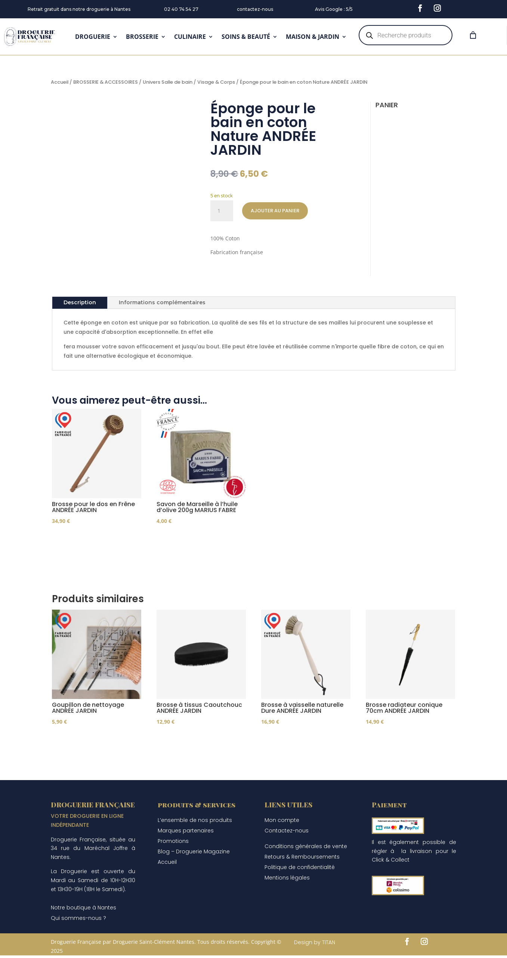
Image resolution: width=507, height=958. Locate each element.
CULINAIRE (190, 37)
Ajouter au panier (275, 210)
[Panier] (473, 35)
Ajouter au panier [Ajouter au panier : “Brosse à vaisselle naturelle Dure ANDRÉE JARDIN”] (299, 747)
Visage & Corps (216, 82)
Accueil (59, 82)
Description (80, 302)
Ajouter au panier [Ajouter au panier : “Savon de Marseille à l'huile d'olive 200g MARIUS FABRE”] (195, 542)
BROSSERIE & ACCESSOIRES (105, 82)
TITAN (328, 950)
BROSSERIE (142, 37)
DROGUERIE (92, 37)
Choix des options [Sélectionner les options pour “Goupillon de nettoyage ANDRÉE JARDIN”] (91, 747)
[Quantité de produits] (221, 210)
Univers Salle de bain (167, 82)
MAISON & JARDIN (312, 37)
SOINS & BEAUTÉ (246, 37)
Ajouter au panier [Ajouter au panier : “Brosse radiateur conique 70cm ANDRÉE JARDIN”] (404, 747)
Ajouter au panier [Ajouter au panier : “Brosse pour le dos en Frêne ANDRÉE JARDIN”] (90, 542)
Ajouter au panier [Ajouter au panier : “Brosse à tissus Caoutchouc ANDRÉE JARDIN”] (195, 747)
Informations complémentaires (162, 302)
